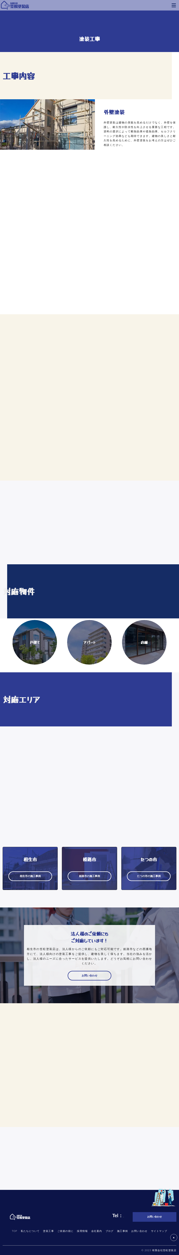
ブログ (110, 1230)
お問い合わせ (89, 975)
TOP (14, 1230)
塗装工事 (48, 1230)
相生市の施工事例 (30, 876)
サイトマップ (159, 1230)
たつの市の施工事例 (148, 876)
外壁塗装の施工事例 (125, 156)
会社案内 (96, 1230)
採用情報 (82, 1230)
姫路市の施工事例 (89, 876)
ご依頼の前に (65, 1230)
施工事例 (122, 1230)
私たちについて (30, 1230)
